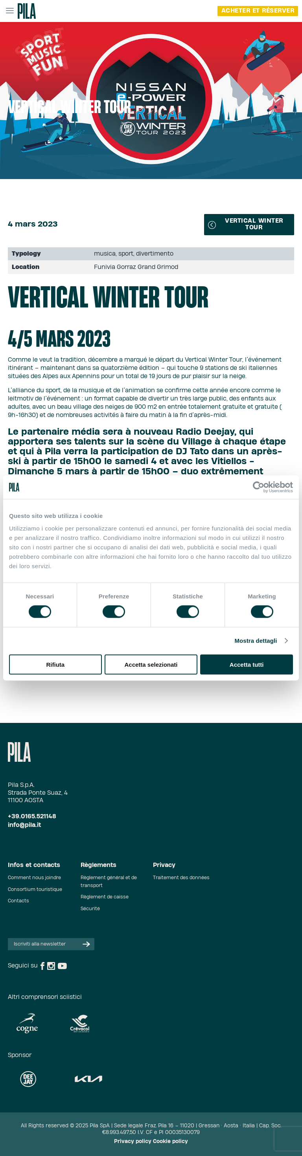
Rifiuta (55, 664)
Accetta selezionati (150, 664)
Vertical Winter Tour (245, 224)
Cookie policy (170, 1141)
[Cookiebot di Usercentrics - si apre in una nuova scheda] (258, 487)
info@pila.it (24, 825)
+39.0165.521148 (32, 816)
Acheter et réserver (258, 11)
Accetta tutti (247, 664)
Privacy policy (132, 1141)
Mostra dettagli (255, 640)
